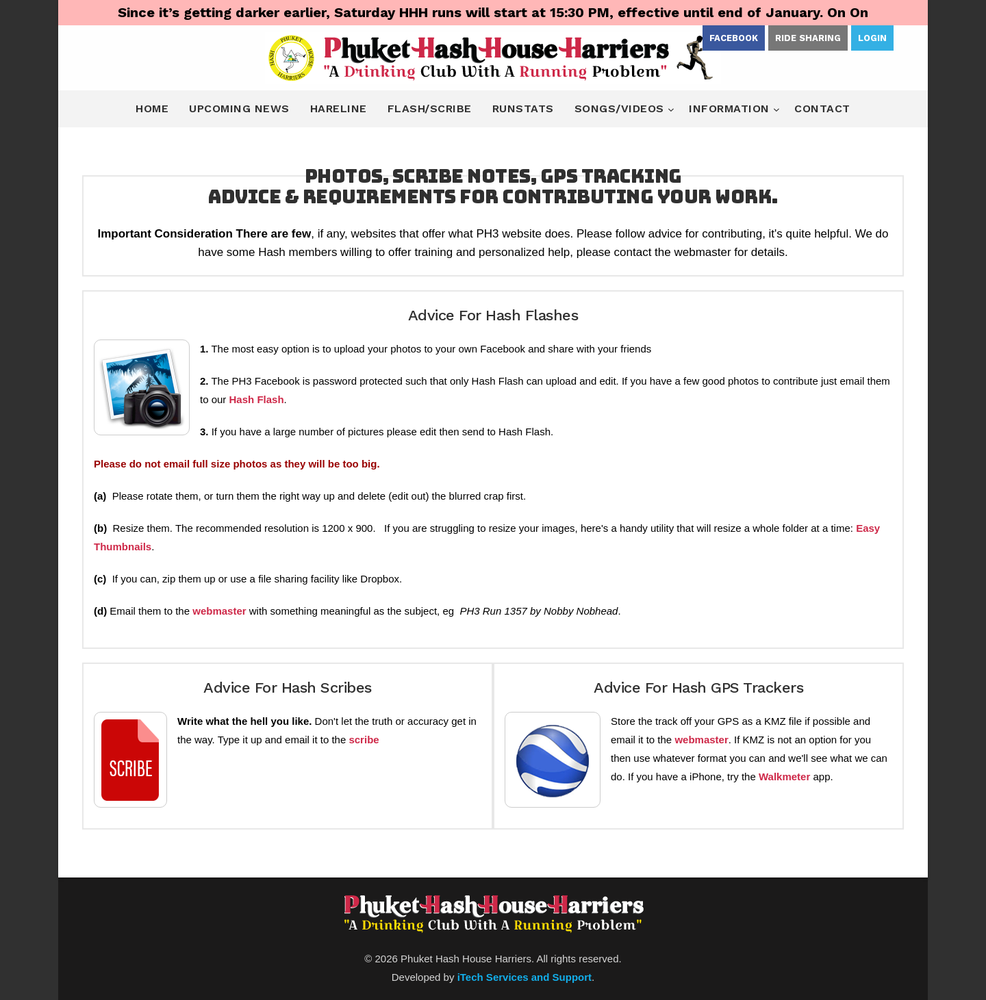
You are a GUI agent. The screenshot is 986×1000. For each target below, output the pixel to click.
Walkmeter (784, 776)
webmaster (219, 611)
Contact (822, 108)
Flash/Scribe (430, 108)
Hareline (338, 108)
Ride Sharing (808, 38)
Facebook (733, 38)
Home (152, 108)
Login (872, 38)
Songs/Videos (621, 108)
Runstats (523, 108)
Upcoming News (239, 108)
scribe (364, 739)
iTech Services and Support (524, 977)
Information (731, 108)
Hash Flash (256, 399)
